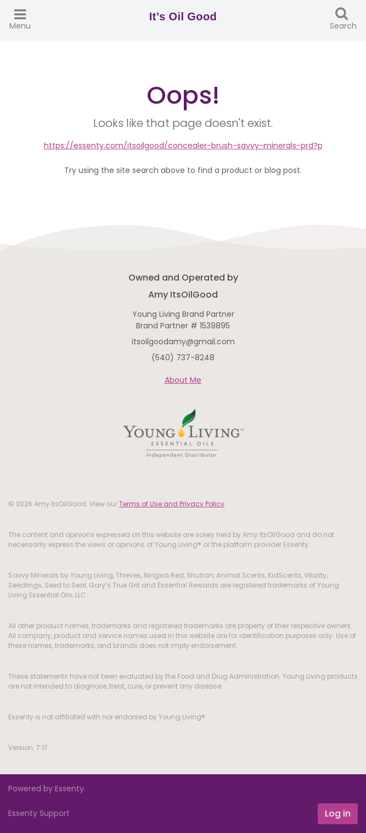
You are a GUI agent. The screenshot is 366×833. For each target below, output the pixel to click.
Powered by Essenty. (47, 788)
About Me (183, 379)
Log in (338, 813)
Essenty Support (39, 813)
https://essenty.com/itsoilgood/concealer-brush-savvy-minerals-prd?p (183, 145)
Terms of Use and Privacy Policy (171, 503)
